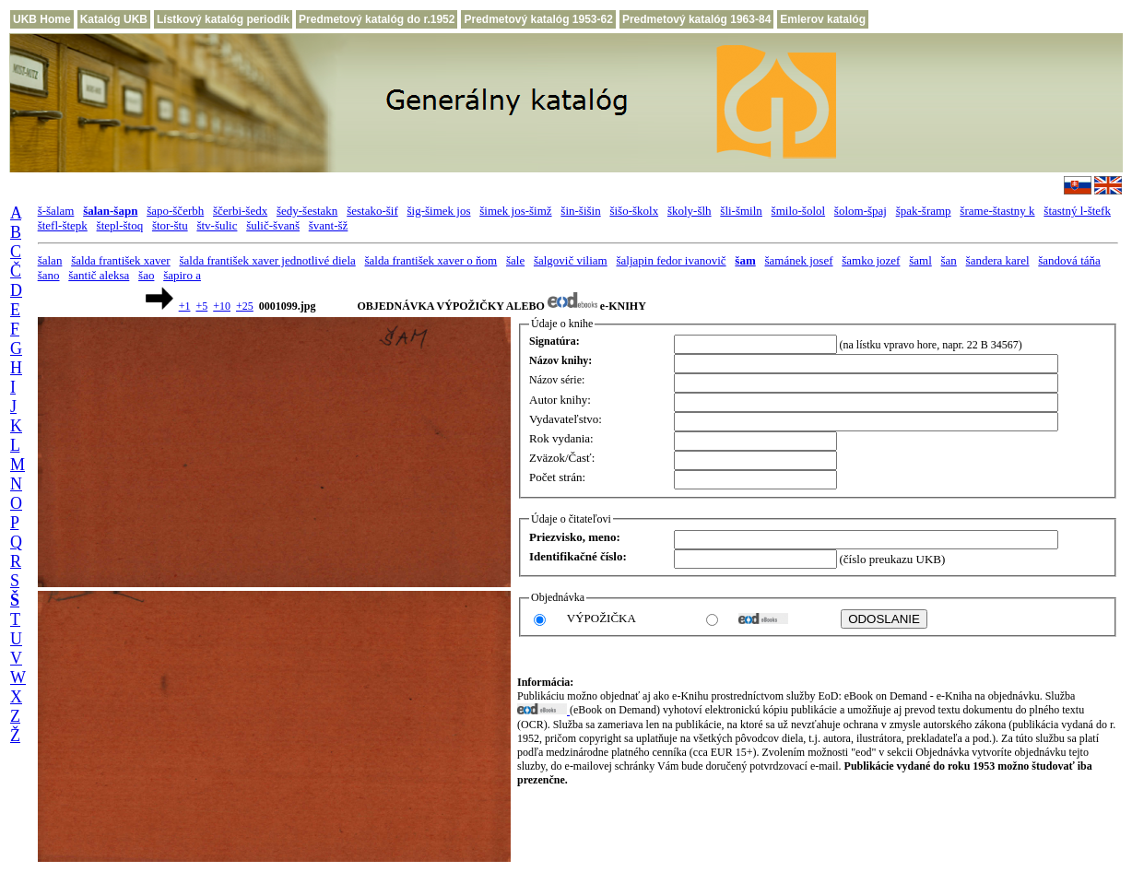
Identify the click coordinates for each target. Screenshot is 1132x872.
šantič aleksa (98, 275)
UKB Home (42, 19)
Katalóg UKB (113, 19)
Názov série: (556, 379)
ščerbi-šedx (240, 211)
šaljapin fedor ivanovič (670, 260)
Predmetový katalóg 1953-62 (538, 19)
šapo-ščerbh (175, 211)
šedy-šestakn (307, 211)
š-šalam (56, 211)
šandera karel (998, 260)
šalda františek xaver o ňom (431, 260)
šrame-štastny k (997, 211)
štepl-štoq (120, 225)
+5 (201, 306)
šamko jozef (871, 260)
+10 (221, 306)
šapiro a (182, 275)
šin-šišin (580, 211)
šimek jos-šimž (515, 211)
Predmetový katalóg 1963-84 (696, 19)
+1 (185, 306)
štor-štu (170, 225)
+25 (245, 306)
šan (949, 260)
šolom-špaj (860, 211)
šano (49, 275)
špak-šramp (923, 211)
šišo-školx (633, 211)
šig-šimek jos (438, 211)
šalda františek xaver (121, 260)
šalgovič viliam (570, 260)
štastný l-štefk (1077, 211)
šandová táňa (1069, 260)
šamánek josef (799, 260)
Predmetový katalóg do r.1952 (376, 19)
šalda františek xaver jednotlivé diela (267, 260)
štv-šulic (216, 225)
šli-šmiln (741, 211)
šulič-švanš (273, 225)
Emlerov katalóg (823, 19)
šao (146, 275)
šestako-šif (372, 211)
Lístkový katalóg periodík (223, 19)
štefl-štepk (63, 225)
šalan (50, 260)
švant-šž (328, 225)
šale (515, 260)
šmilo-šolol (799, 211)
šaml (920, 260)
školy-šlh (689, 211)
